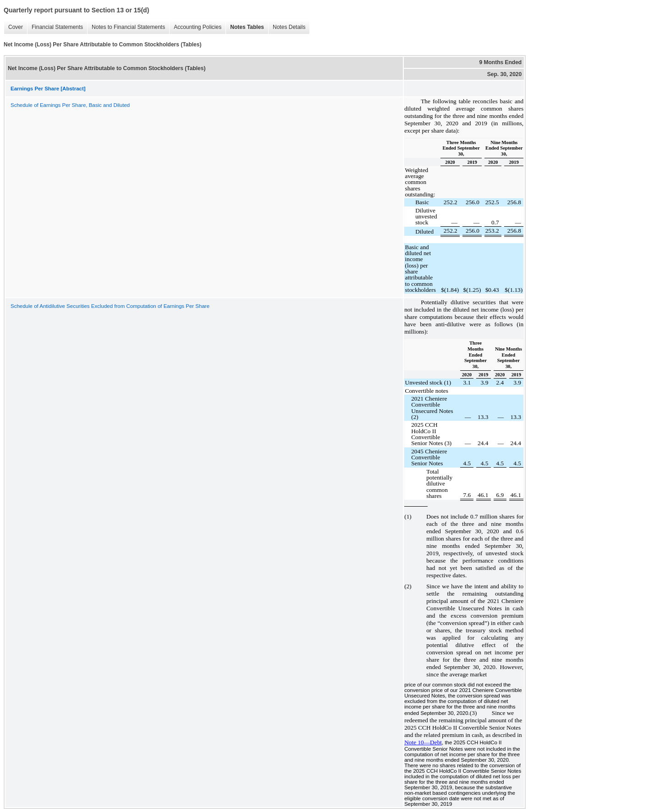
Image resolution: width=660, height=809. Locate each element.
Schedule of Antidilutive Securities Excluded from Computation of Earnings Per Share (110, 306)
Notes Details (289, 27)
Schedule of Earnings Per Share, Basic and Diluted (70, 105)
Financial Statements (57, 27)
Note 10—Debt (423, 742)
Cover (15, 27)
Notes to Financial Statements (128, 27)
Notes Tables (247, 27)
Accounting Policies (197, 27)
